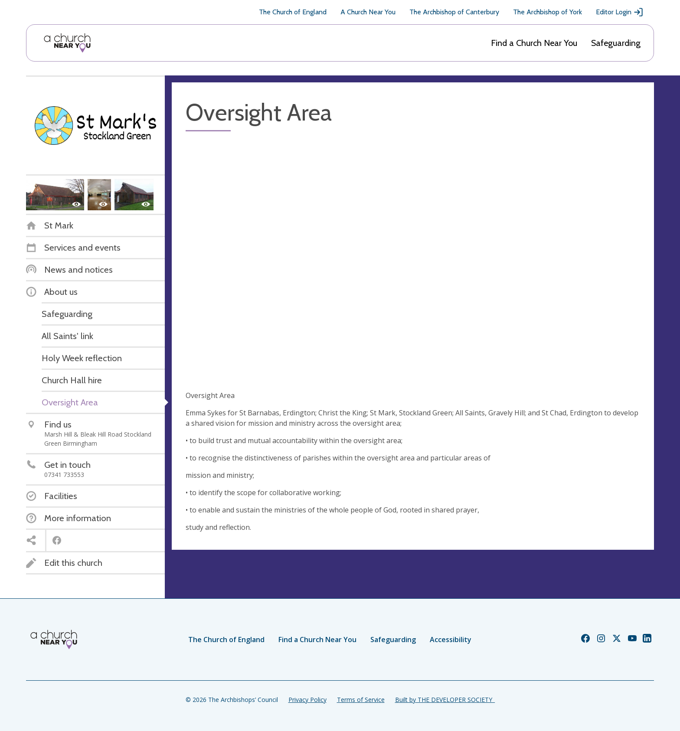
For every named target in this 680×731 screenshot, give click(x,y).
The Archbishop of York (547, 12)
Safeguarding (616, 43)
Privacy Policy (307, 699)
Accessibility (450, 639)
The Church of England (293, 12)
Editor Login (620, 12)
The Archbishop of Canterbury (454, 12)
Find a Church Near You (534, 43)
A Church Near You (368, 12)
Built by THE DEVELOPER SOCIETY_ (445, 699)
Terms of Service (361, 699)
